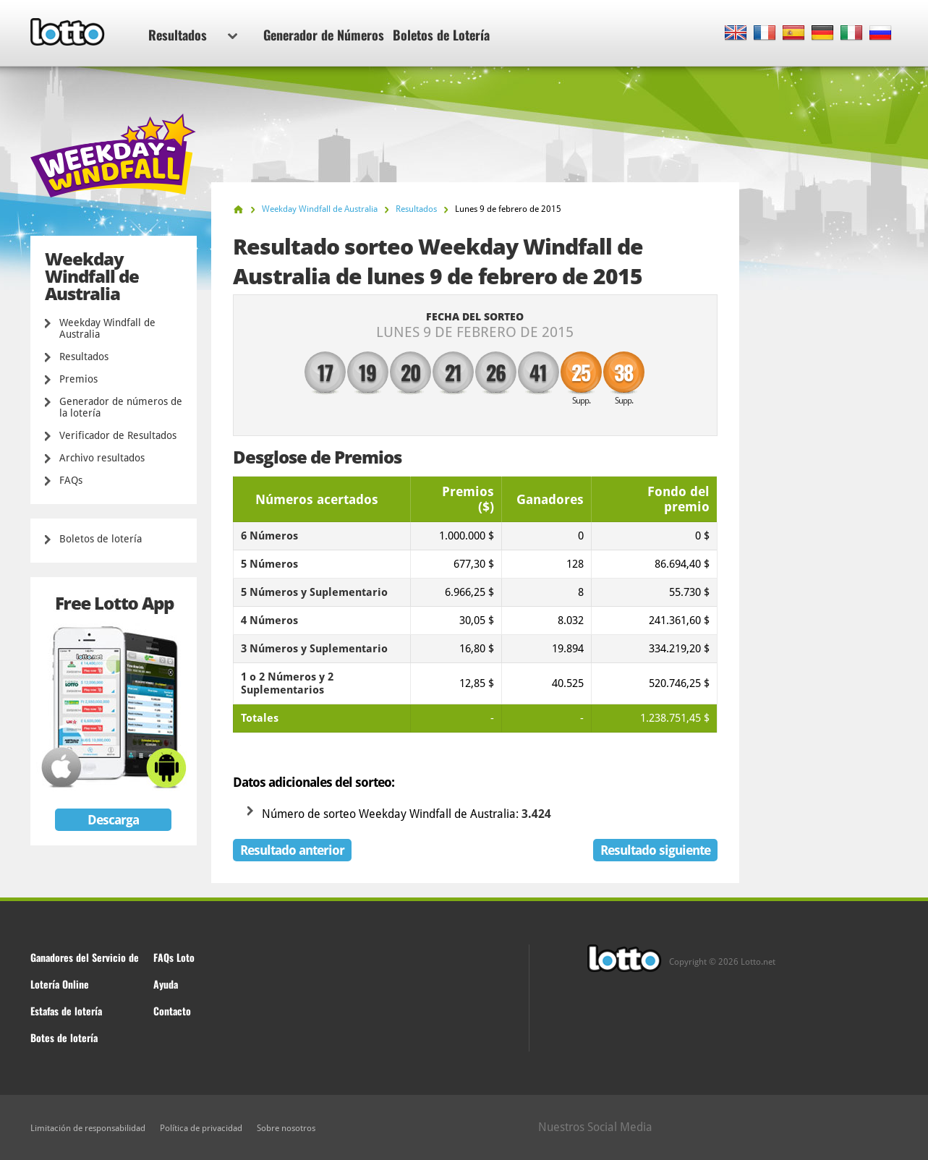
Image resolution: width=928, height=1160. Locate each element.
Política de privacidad (201, 1128)
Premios (78, 379)
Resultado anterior (292, 850)
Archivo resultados (102, 458)
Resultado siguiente (655, 850)
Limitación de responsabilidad (87, 1128)
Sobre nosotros (286, 1128)
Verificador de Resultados (117, 435)
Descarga (113, 819)
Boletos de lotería (100, 539)
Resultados (192, 34)
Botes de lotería (64, 1037)
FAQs (70, 480)
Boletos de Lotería (441, 34)
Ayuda (165, 983)
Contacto (172, 1010)
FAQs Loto (174, 957)
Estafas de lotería (66, 1010)
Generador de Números (323, 34)
